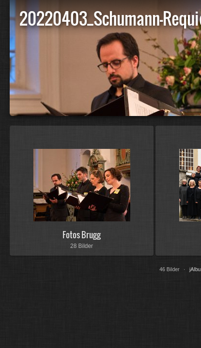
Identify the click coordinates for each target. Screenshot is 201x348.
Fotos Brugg (81, 235)
